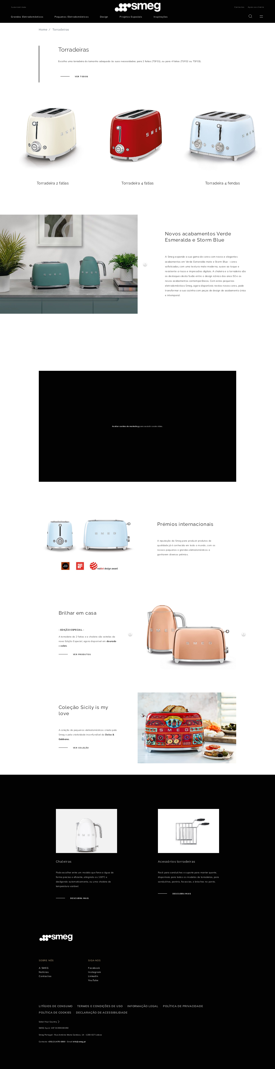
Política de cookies (55, 1012)
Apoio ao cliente (256, 7)
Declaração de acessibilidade (101, 1012)
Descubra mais (79, 898)
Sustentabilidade (18, 7)
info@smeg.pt (79, 1041)
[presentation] (73, 354)
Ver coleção (80, 748)
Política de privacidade (183, 1006)
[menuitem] (28, 17)
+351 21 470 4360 (56, 1041)
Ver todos (81, 76)
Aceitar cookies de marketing (125, 426)
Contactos (239, 7)
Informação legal (142, 1006)
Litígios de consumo (56, 1006)
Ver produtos (81, 654)
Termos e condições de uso (100, 1006)
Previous (130, 634)
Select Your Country (48, 1022)
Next (145, 264)
